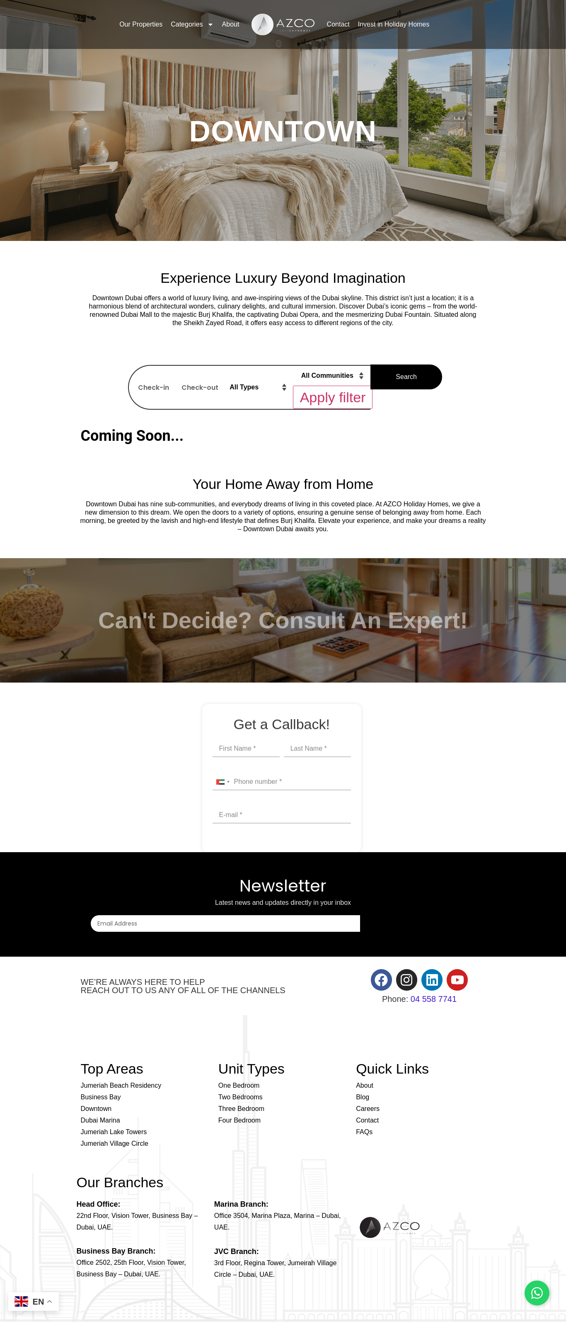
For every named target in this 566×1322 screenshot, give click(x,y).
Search (406, 376)
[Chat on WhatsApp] (537, 1293)
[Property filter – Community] (333, 376)
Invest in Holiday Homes (394, 24)
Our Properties (140, 24)
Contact (338, 24)
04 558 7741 (434, 999)
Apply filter (333, 397)
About (230, 24)
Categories (192, 24)
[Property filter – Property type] (258, 387)
